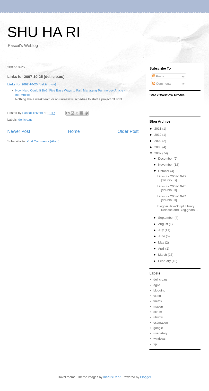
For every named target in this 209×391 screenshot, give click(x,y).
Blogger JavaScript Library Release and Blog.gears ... (177, 208)
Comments (161, 83)
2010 (158, 134)
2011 (158, 128)
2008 (158, 147)
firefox (157, 301)
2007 (158, 153)
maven (158, 306)
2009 (158, 141)
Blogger (145, 377)
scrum (157, 312)
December (166, 158)
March (163, 254)
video (157, 296)
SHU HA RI (43, 32)
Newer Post (18, 131)
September (166, 217)
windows (159, 338)
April (161, 248)
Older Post (128, 131)
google (158, 328)
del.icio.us (25, 119)
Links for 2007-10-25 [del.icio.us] (31, 84)
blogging (159, 290)
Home (74, 131)
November (166, 164)
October (164, 171)
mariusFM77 (112, 377)
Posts (158, 76)
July (161, 230)
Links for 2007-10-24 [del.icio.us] (171, 198)
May (161, 242)
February (165, 261)
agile (156, 285)
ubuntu (158, 317)
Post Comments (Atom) (43, 141)
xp (155, 344)
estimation (160, 322)
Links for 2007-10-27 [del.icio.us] (171, 178)
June (162, 236)
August (163, 224)
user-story (160, 333)
